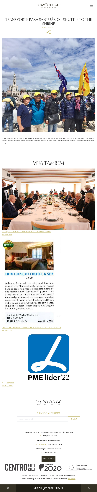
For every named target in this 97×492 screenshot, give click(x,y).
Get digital (71, 479)
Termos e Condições (29, 475)
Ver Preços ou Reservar (49, 488)
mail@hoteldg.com (49, 452)
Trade (51, 475)
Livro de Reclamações (65, 475)
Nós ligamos (48, 459)
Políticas (43, 475)
